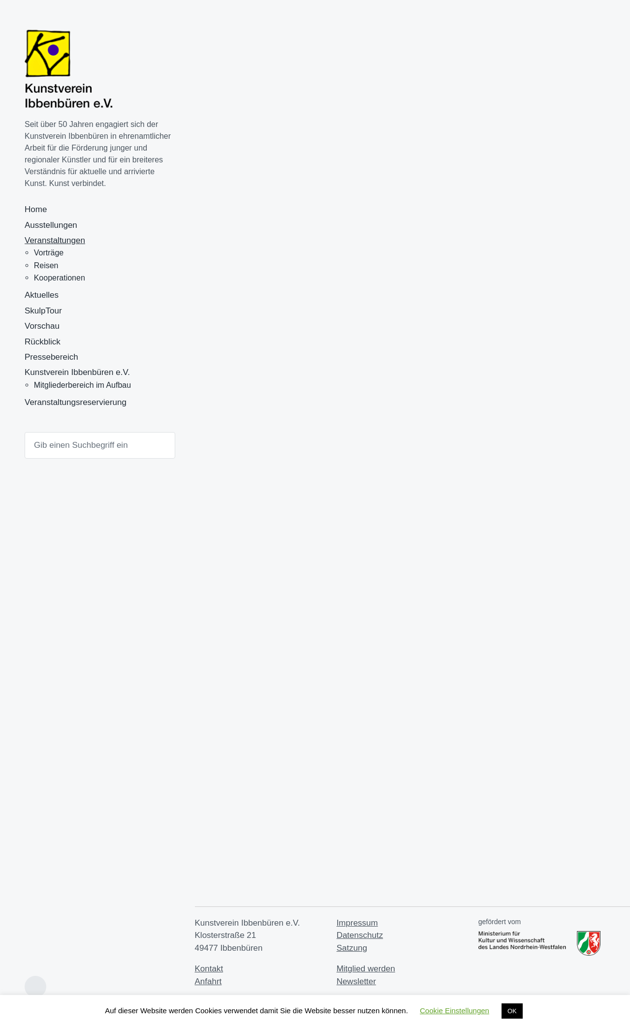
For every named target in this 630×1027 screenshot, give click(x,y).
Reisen (46, 265)
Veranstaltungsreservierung (75, 402)
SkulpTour (43, 310)
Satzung (352, 948)
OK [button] (512, 1011)
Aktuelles (42, 295)
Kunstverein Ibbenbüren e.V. (77, 372)
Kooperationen (59, 278)
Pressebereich (51, 357)
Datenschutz (360, 935)
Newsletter (356, 981)
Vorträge (48, 253)
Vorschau (42, 326)
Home (36, 209)
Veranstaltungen (55, 240)
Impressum (357, 923)
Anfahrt (208, 981)
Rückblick (43, 341)
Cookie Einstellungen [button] (454, 1010)
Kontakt (209, 968)
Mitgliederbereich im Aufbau (82, 385)
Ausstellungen (51, 225)
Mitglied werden (366, 968)
